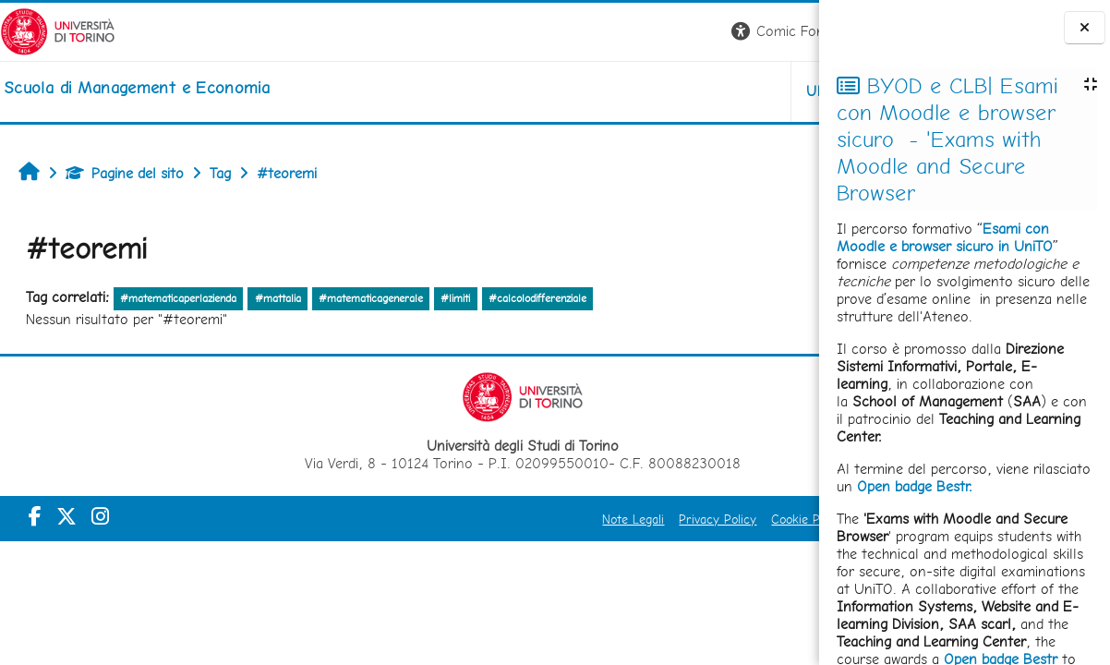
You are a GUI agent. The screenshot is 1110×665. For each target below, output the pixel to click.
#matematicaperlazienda (178, 298)
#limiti (455, 298)
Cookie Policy (582, 519)
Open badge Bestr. (914, 486)
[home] (137, 88)
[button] (561, 32)
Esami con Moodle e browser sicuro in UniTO (945, 237)
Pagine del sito (125, 173)
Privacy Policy (491, 519)
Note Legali (407, 519)
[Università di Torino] (57, 30)
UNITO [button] (602, 91)
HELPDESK (707, 91)
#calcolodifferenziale (537, 298)
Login (787, 31)
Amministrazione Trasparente (715, 519)
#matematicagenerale (371, 298)
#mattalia (278, 298)
